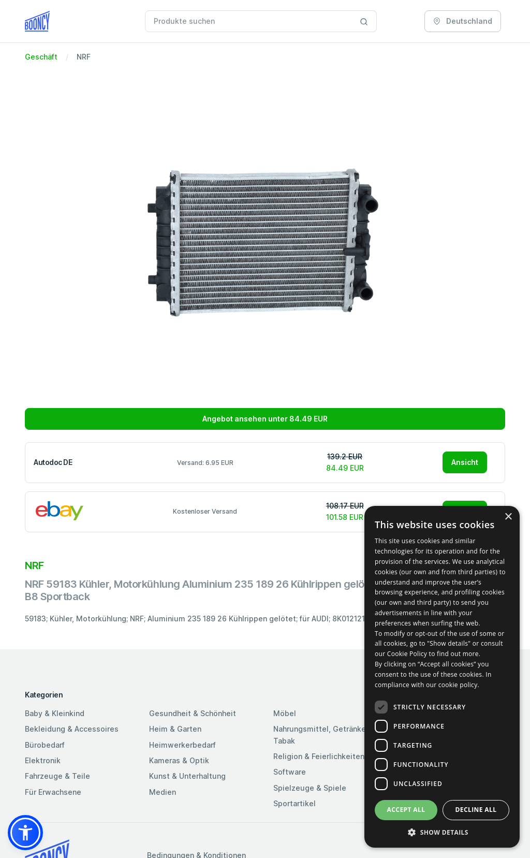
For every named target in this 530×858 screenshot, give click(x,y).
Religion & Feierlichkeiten (318, 756)
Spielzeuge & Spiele (309, 787)
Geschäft (41, 56)
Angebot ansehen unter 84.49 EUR (265, 418)
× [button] (508, 517)
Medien (162, 792)
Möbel (284, 713)
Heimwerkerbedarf (182, 744)
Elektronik (43, 760)
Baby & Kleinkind (54, 713)
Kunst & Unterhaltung (187, 776)
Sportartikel (294, 803)
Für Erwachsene (53, 792)
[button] (25, 833)
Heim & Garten (175, 728)
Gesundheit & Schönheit (192, 713)
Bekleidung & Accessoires (72, 728)
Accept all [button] (406, 809)
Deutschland (462, 21)
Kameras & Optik (179, 760)
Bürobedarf (45, 744)
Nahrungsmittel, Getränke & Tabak (323, 734)
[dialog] (442, 677)
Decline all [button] (476, 809)
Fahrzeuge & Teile (57, 776)
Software (289, 771)
